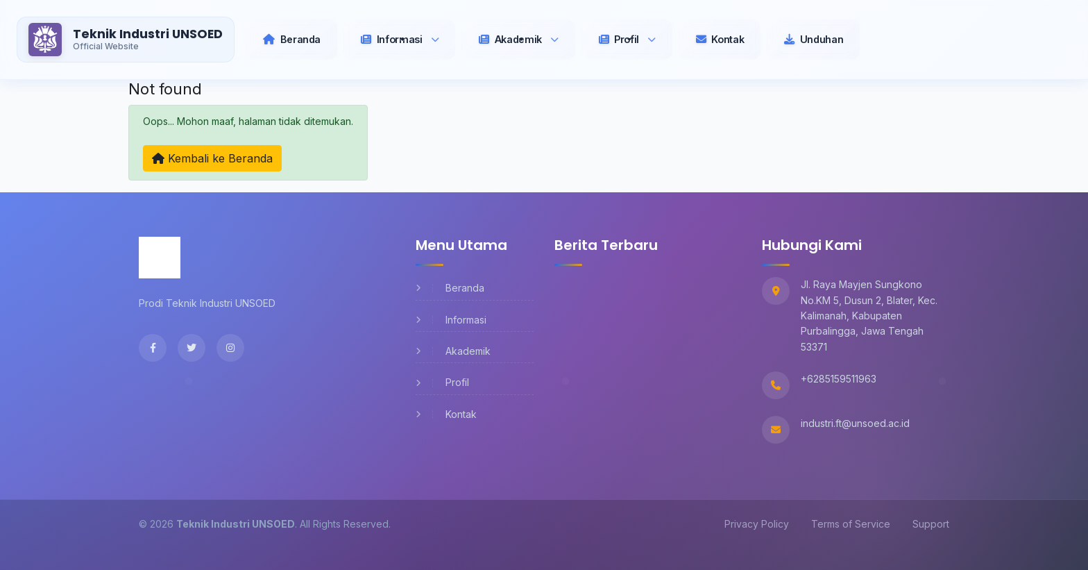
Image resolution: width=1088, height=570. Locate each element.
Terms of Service (850, 524)
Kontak (446, 414)
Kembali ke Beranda (212, 158)
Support (930, 524)
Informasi (451, 320)
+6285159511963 (838, 379)
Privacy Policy (756, 524)
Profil (442, 382)
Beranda (450, 288)
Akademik (453, 351)
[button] (399, 39)
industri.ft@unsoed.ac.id (855, 423)
